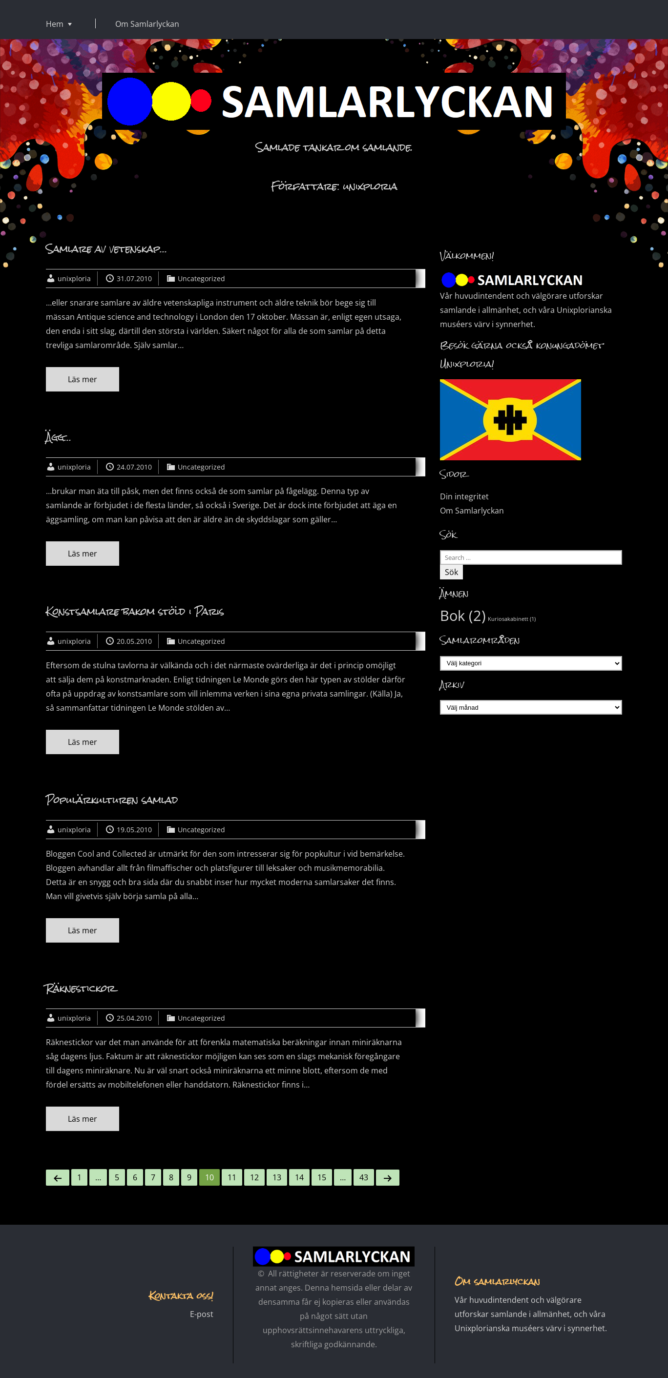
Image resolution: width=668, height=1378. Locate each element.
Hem (54, 24)
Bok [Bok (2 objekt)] (463, 615)
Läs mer (82, 379)
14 (299, 1177)
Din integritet (464, 496)
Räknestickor (80, 988)
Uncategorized (201, 278)
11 (232, 1177)
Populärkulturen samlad (112, 799)
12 (254, 1177)
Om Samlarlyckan (147, 24)
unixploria (74, 278)
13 (276, 1177)
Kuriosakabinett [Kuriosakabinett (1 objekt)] (512, 619)
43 (363, 1177)
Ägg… (58, 437)
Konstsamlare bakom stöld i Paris (135, 611)
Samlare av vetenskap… (106, 248)
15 (321, 1177)
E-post (201, 1314)
